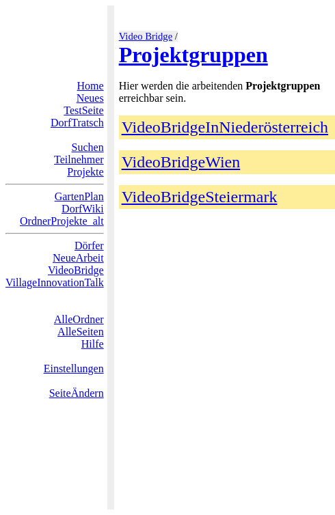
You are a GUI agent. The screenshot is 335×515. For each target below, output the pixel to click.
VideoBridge (76, 270)
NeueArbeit (78, 258)
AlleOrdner (79, 319)
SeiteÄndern (76, 393)
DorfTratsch (77, 122)
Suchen (88, 147)
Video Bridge (146, 36)
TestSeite (83, 110)
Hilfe (92, 344)
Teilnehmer (79, 159)
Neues (90, 98)
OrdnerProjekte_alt (62, 221)
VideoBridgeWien (181, 162)
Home (90, 86)
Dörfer (89, 245)
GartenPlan (79, 196)
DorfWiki (83, 208)
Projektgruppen (193, 54)
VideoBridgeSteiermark (200, 197)
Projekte (85, 172)
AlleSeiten (80, 331)
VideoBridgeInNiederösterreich (225, 127)
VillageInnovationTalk (54, 282)
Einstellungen (74, 368)
